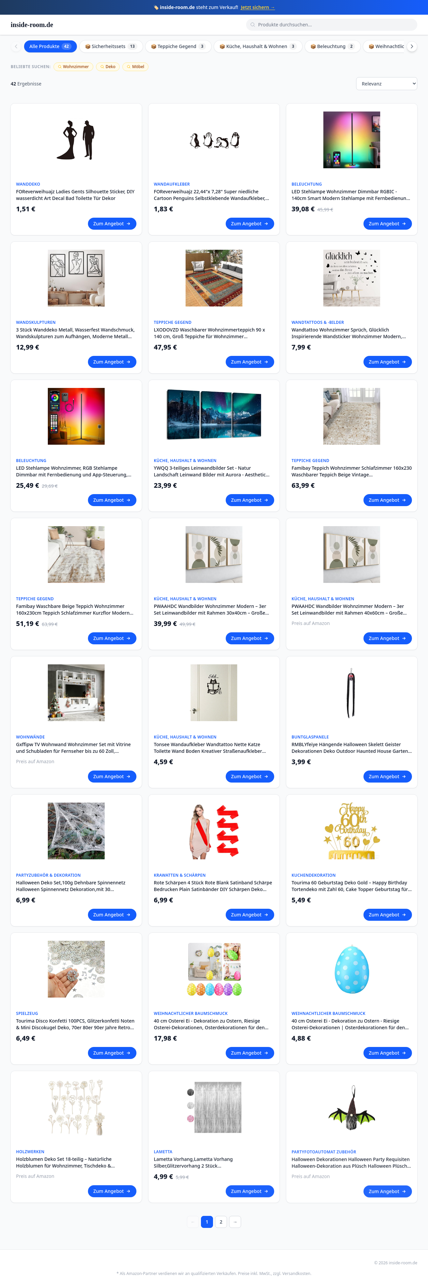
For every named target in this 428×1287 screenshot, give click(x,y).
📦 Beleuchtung (332, 46)
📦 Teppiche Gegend (178, 46)
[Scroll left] (16, 46)
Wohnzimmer (73, 66)
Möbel (135, 66)
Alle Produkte (50, 46)
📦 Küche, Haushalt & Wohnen (258, 46)
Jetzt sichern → (258, 7)
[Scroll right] (412, 46)
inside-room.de (32, 24)
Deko (108, 66)
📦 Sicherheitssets (111, 46)
